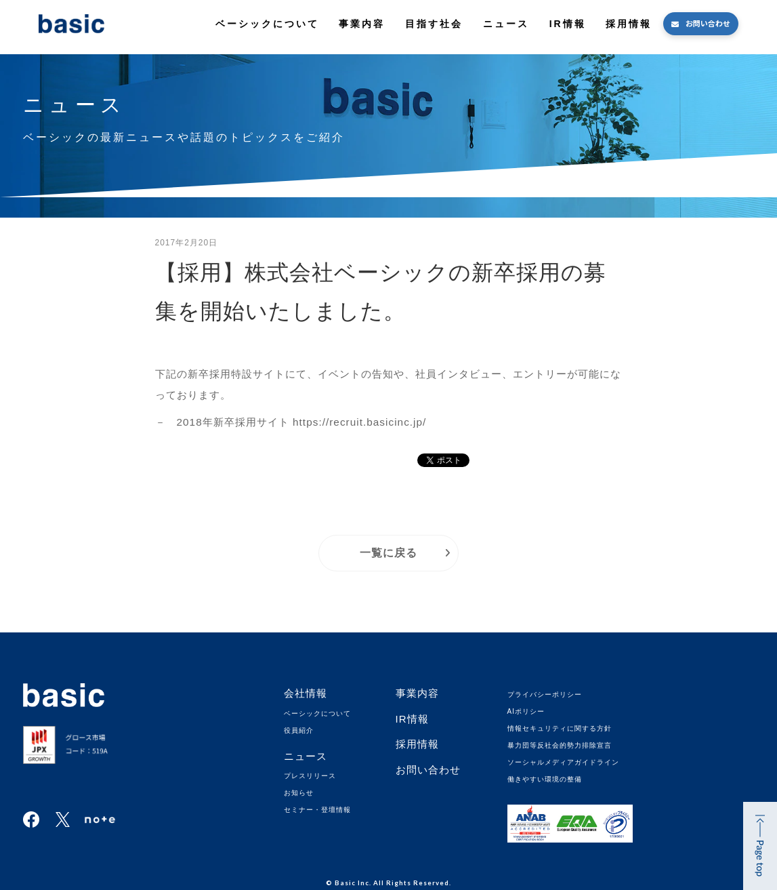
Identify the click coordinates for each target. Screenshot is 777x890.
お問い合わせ (708, 23)
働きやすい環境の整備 (544, 779)
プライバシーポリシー (544, 694)
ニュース (506, 23)
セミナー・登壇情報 (317, 809)
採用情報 (629, 23)
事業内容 (362, 23)
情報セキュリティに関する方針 (559, 728)
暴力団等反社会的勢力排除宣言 (559, 745)
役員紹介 (299, 730)
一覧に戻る (388, 553)
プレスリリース (310, 776)
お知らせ (299, 792)
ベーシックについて (267, 23)
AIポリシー (526, 711)
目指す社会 (434, 23)
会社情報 (305, 693)
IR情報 (567, 23)
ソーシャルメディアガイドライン (563, 762)
